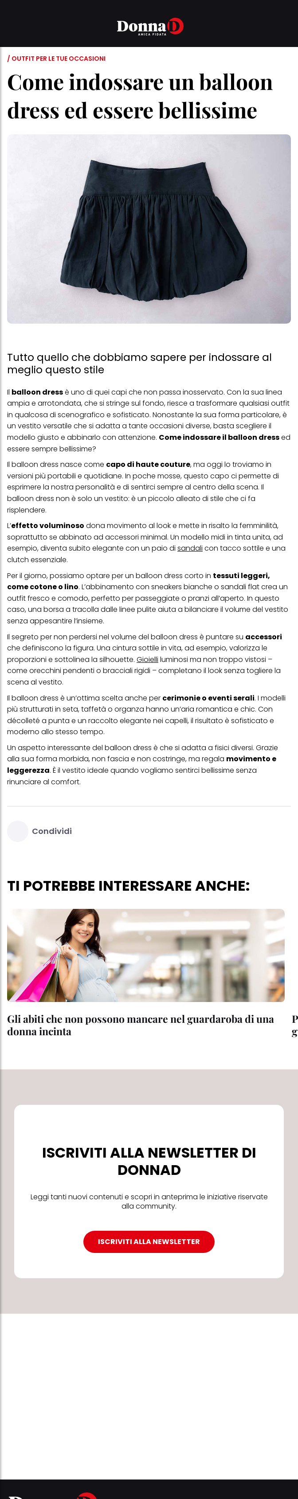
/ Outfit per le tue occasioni (56, 58)
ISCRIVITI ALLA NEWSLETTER (149, 1242)
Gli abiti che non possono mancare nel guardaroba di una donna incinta (140, 1025)
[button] (12, 27)
